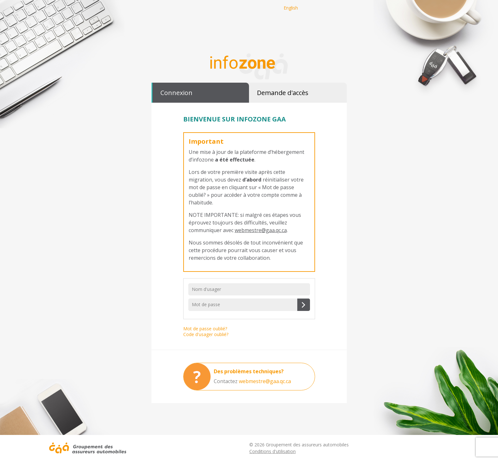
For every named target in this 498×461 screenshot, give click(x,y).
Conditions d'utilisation (272, 451)
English (291, 8)
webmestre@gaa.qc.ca (261, 230)
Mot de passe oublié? (205, 329)
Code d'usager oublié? (205, 334)
